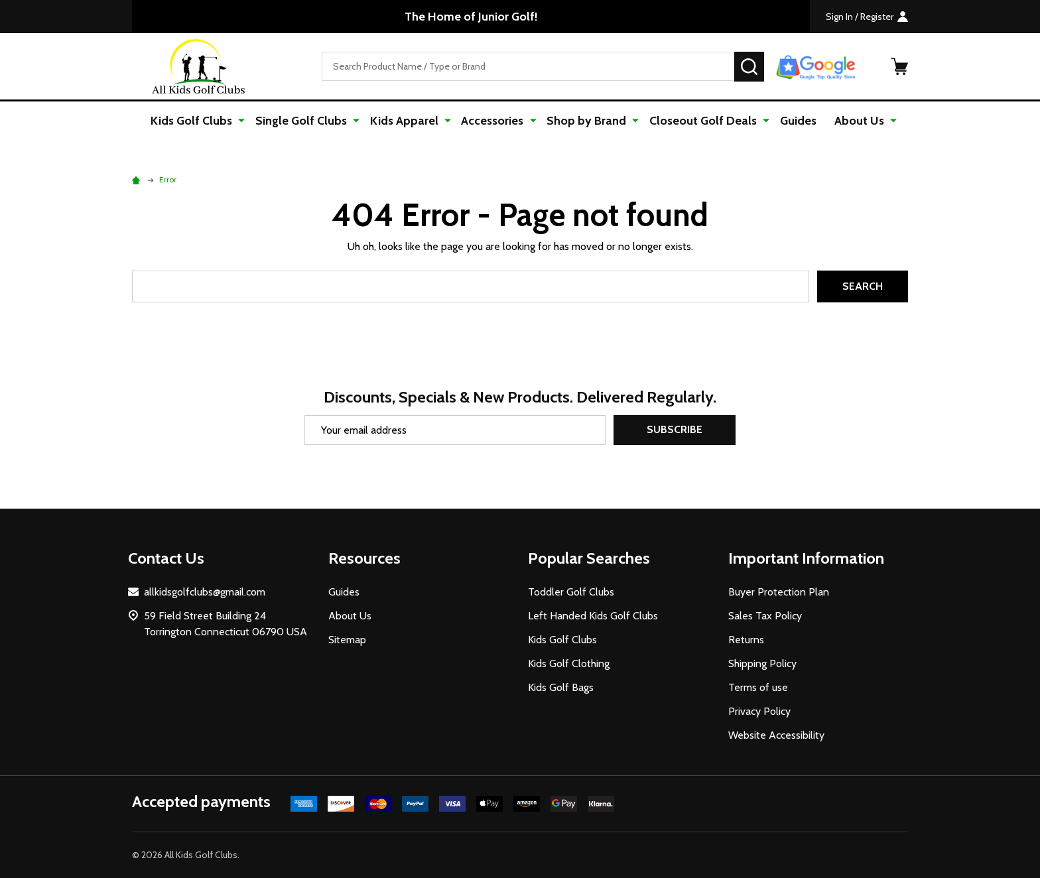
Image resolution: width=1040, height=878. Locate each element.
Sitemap (347, 639)
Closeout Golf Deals (700, 120)
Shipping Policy (762, 663)
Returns (746, 639)
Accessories (493, 120)
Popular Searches (589, 558)
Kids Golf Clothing (569, 663)
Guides (793, 120)
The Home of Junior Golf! (471, 16)
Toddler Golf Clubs (571, 592)
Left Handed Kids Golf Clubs (593, 615)
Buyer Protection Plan (778, 592)
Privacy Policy (759, 711)
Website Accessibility (776, 735)
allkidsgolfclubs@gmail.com (204, 592)
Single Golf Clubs (306, 120)
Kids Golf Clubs (198, 120)
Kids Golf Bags (561, 687)
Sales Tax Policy (765, 615)
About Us (855, 120)
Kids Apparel (407, 120)
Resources (364, 558)
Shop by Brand (585, 120)
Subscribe (674, 430)
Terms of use (758, 687)
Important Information (806, 558)
